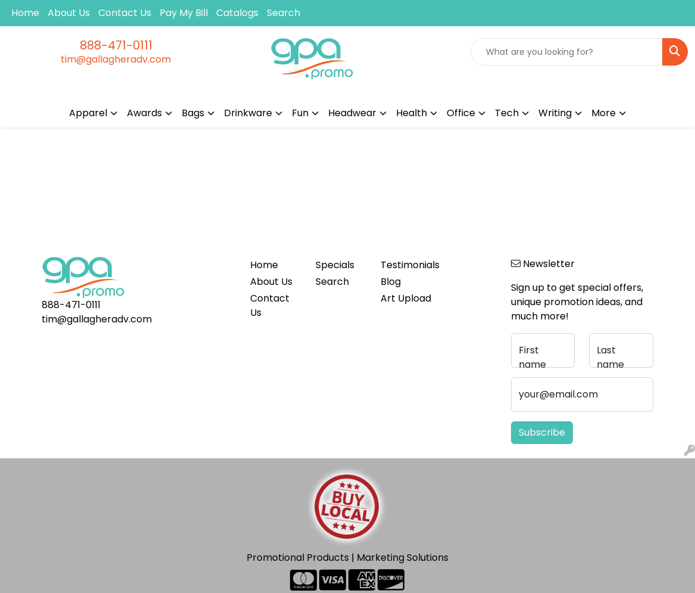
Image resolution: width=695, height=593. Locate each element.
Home (25, 13)
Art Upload (406, 298)
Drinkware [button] (248, 113)
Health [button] (411, 113)
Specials (335, 265)
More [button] (603, 113)
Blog (391, 281)
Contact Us (124, 13)
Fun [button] (300, 113)
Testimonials (406, 265)
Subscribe (542, 432)
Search (283, 13)
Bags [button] (193, 113)
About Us (69, 13)
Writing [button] (555, 113)
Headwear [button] (352, 113)
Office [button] (461, 113)
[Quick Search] (566, 52)
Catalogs (237, 13)
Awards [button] (144, 113)
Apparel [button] (88, 113)
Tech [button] (507, 113)
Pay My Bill (184, 13)
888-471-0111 (116, 45)
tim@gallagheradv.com (116, 59)
